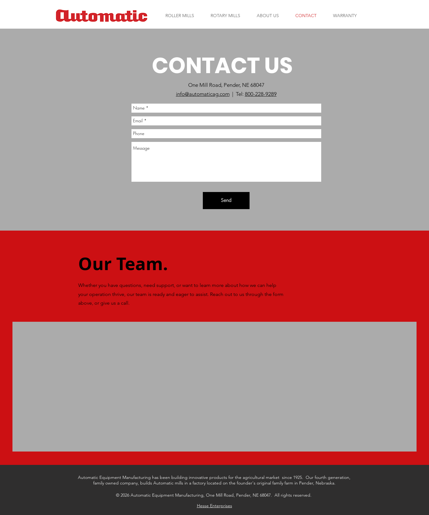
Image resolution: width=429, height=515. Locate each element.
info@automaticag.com (203, 94)
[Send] (226, 200)
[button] (180, 15)
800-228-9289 (261, 94)
